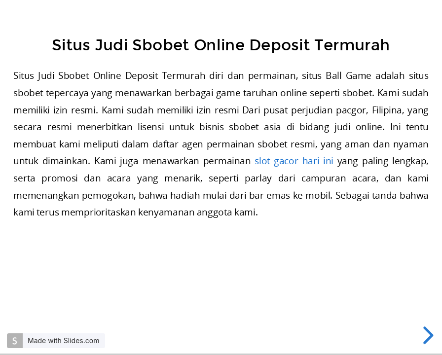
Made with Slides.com (63, 340)
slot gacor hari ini (294, 161)
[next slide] (426, 335)
